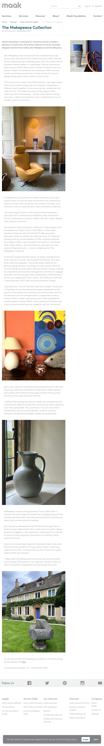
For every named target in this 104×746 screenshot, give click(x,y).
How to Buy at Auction (33, 707)
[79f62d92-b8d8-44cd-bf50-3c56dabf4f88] (47, 683)
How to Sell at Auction (33, 703)
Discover (40, 16)
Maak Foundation (76, 16)
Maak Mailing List (78, 713)
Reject (95, 739)
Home (4, 22)
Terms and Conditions (11, 703)
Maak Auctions (50, 703)
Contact (97, 16)
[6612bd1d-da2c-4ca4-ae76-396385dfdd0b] (100, 683)
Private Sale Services (53, 714)
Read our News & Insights (77, 708)
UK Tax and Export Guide (10, 712)
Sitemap (95, 713)
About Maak (94, 704)
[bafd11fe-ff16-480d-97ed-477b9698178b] (65, 683)
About (56, 16)
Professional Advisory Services (53, 720)
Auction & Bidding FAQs (31, 712)
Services (23, 16)
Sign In (88, 6)
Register (98, 6)
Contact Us (96, 709)
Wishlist (47, 710)
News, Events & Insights (29, 22)
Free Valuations (50, 707)
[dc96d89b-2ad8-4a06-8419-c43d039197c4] (29, 683)
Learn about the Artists (80, 703)
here (24, 661)
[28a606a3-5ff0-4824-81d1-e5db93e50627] (82, 683)
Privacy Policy (70, 739)
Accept (85, 739)
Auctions (6, 16)
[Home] (12, 6)
